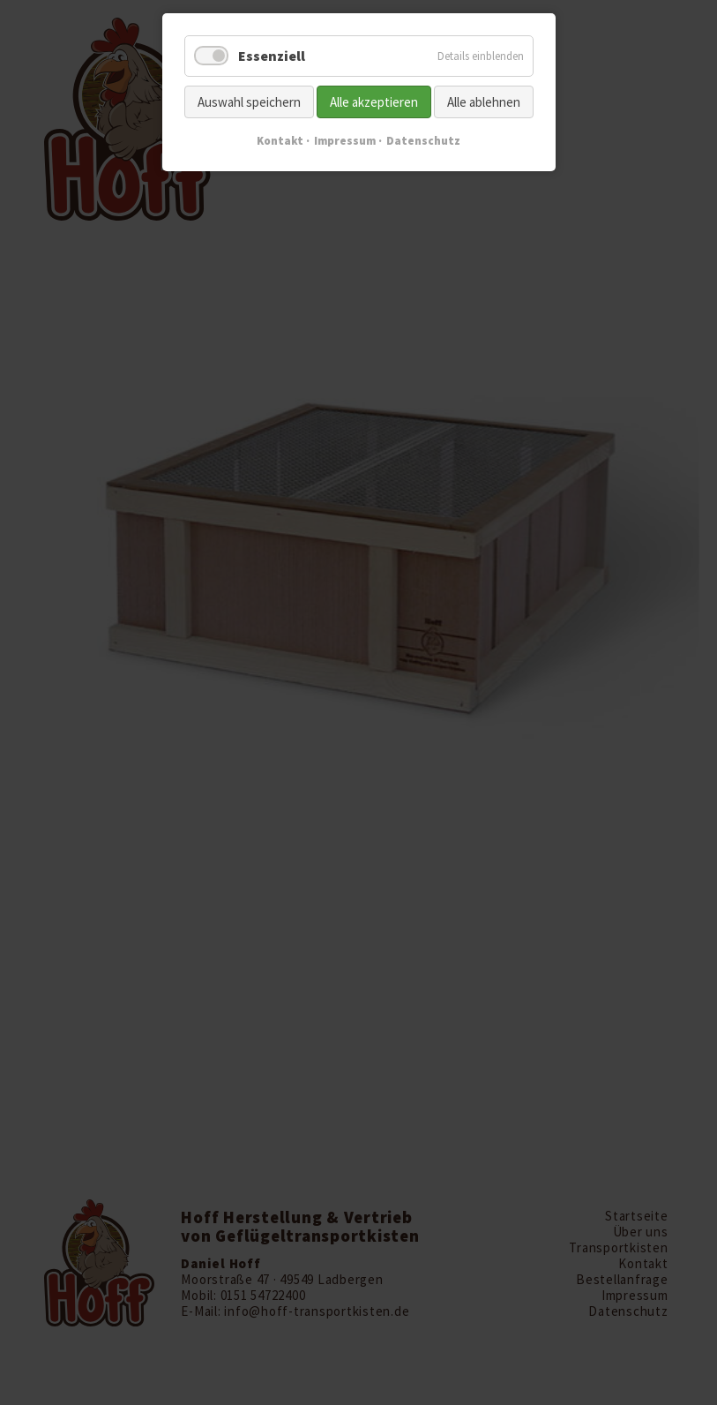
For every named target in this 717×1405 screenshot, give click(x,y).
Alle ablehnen (483, 102)
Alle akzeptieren (374, 102)
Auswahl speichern (249, 102)
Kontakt (280, 140)
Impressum (345, 140)
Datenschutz (423, 140)
